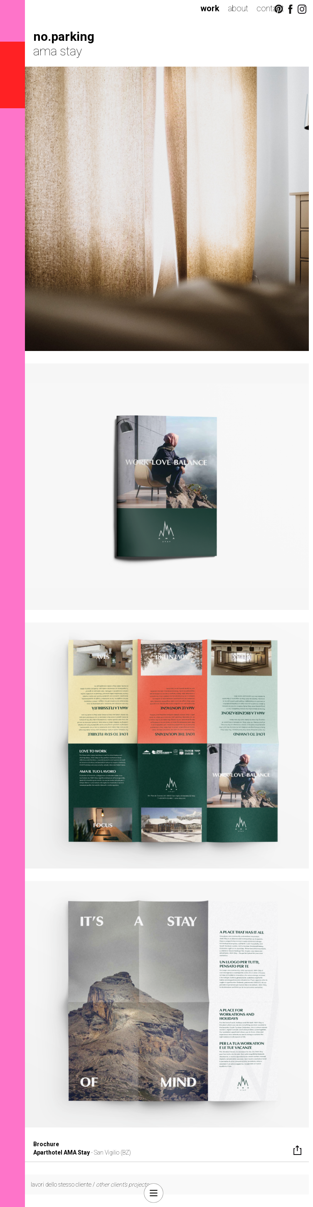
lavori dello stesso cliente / (90, 1184)
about (238, 8)
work (209, 8)
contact (270, 8)
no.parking (63, 36)
